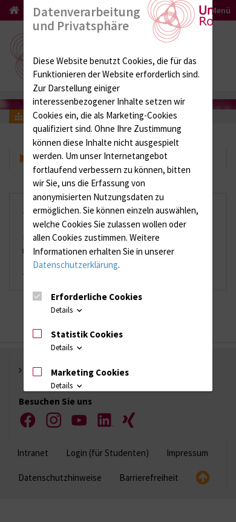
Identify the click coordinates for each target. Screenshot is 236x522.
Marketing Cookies (90, 372)
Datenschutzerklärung (75, 264)
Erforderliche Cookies (96, 296)
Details (67, 310)
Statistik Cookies (87, 334)
